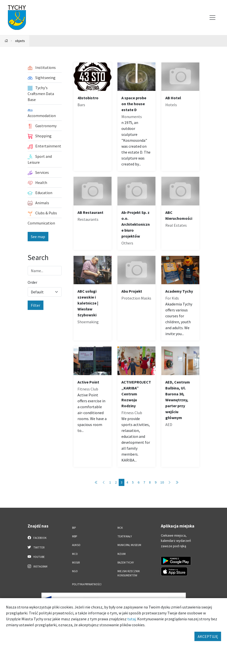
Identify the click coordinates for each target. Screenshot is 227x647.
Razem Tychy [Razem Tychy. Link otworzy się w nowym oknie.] (125, 562)
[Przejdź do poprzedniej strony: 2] (103, 482)
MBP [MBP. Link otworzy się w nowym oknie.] (74, 536)
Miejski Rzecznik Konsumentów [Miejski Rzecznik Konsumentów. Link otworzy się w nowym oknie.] (128, 573)
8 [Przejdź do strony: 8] (150, 482)
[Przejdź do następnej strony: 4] (169, 482)
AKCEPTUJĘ (208, 636)
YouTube (36, 556)
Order (32, 282)
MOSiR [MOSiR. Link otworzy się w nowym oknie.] (76, 562)
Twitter (36, 547)
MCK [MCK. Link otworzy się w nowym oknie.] (120, 527)
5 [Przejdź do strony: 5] (133, 482)
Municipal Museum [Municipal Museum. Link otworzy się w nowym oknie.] (129, 545)
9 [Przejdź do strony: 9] (155, 482)
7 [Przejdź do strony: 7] (144, 482)
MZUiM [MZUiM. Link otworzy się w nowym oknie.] (121, 554)
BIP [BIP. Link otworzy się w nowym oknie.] (74, 527)
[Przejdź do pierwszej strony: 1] (96, 482)
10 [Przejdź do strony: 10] (162, 482)
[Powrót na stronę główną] (6, 40)
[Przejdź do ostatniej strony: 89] (177, 482)
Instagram (37, 566)
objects (20, 41)
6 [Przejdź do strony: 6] (138, 482)
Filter (35, 305)
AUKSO (76, 545)
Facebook (37, 537)
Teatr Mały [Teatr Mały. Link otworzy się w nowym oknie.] (124, 536)
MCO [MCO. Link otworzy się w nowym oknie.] (75, 554)
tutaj (131, 618)
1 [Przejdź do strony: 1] (110, 482)
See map (38, 236)
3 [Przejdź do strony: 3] (121, 482)
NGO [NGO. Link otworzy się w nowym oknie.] (75, 571)
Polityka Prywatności (86, 584)
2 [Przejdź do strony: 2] (116, 482)
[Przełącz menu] (212, 17)
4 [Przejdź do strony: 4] (127, 482)
